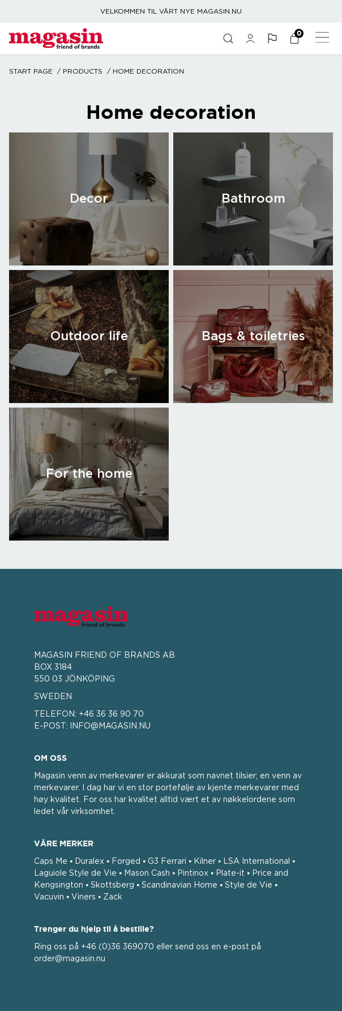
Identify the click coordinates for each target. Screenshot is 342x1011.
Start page (31, 71)
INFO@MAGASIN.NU (110, 726)
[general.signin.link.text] (250, 38)
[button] (272, 38)
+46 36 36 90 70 (111, 714)
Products (82, 71)
